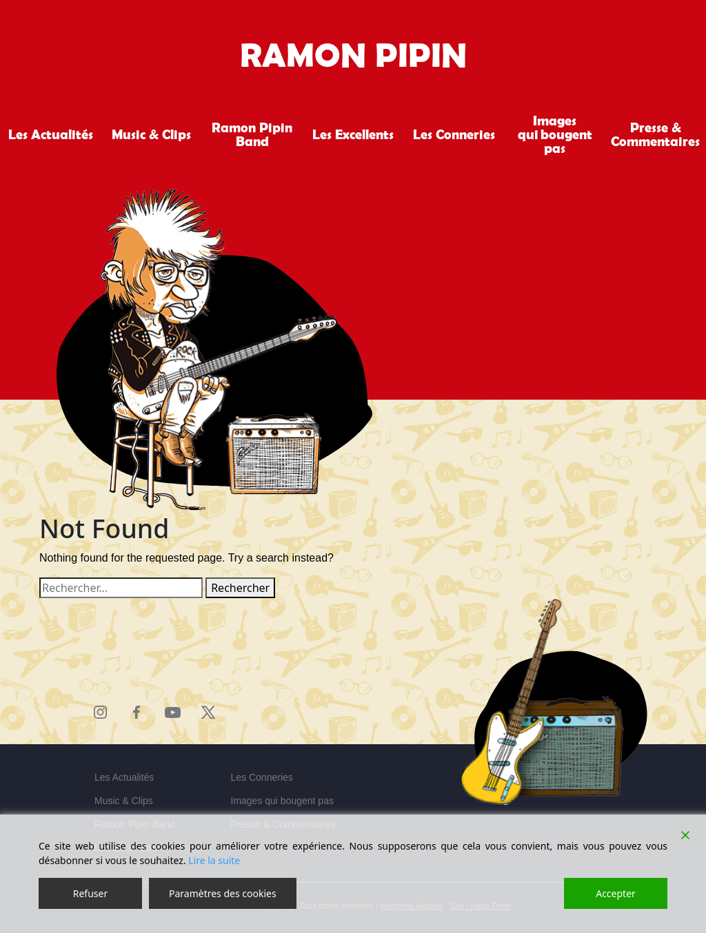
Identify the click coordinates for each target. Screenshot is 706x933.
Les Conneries (454, 134)
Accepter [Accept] (616, 893)
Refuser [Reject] (90, 893)
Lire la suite (214, 860)
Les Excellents (353, 134)
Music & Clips (151, 134)
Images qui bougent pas (555, 134)
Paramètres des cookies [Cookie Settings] (222, 893)
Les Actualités (50, 134)
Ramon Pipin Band (252, 134)
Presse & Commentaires (655, 134)
